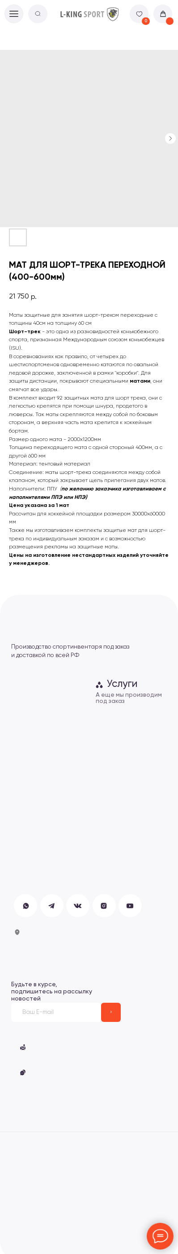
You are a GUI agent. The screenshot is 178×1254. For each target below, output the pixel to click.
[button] (23, 1072)
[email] (56, 1012)
